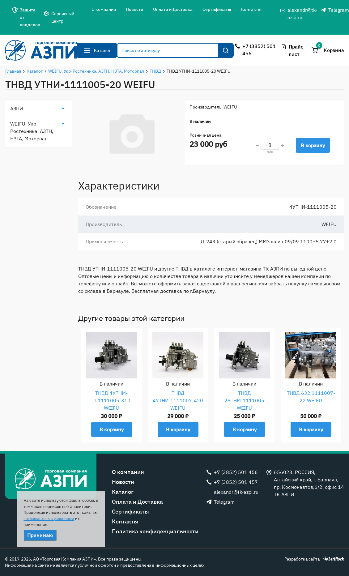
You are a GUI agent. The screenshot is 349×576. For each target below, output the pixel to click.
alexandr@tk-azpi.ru (302, 13)
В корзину (313, 145)
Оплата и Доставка (173, 9)
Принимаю (40, 535)
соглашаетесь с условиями (48, 518)
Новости (134, 9)
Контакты (251, 9)
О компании (104, 9)
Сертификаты (216, 9)
